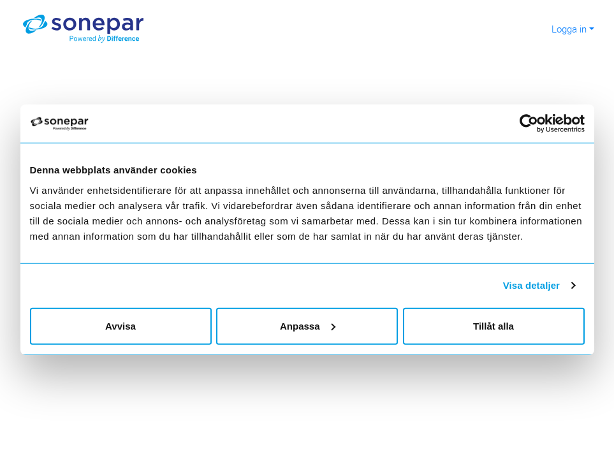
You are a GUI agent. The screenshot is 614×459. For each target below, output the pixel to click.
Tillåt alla (493, 325)
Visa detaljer (531, 285)
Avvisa (120, 325)
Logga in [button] (569, 28)
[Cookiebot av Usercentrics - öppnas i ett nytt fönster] (534, 123)
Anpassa (307, 325)
